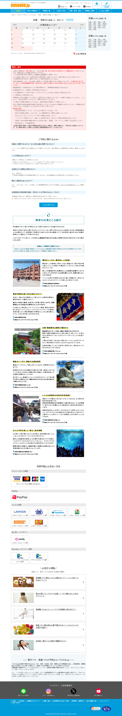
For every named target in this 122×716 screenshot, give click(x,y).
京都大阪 (92, 27)
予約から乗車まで (32, 11)
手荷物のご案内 (89, 11)
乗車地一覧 (46, 11)
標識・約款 (47, 701)
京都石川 (92, 25)
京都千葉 (101, 22)
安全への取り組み (85, 3)
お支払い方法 (61, 11)
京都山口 (101, 27)
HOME (18, 11)
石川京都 (92, 43)
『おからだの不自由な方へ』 (69, 185)
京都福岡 (92, 29)
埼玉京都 (92, 39)
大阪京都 (92, 45)
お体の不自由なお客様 (71, 3)
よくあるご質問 (104, 11)
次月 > (82, 25)
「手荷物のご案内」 (39, 74)
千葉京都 (101, 39)
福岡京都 (92, 47)
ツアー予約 (75, 6)
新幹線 (87, 6)
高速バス (62, 6)
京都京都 (101, 25)
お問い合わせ (16, 702)
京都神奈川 (102, 24)
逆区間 (69, 20)
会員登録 (106, 5)
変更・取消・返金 (75, 11)
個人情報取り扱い (92, 701)
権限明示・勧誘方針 (78, 701)
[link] (95, 709)
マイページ (96, 4)
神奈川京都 (102, 41)
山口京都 (101, 45)
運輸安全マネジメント (33, 701)
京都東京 (92, 24)
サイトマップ (104, 701)
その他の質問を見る (48, 205)
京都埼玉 (92, 22)
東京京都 (92, 41)
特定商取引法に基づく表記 (61, 701)
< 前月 (15, 25)
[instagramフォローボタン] (48, 691)
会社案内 (21, 701)
